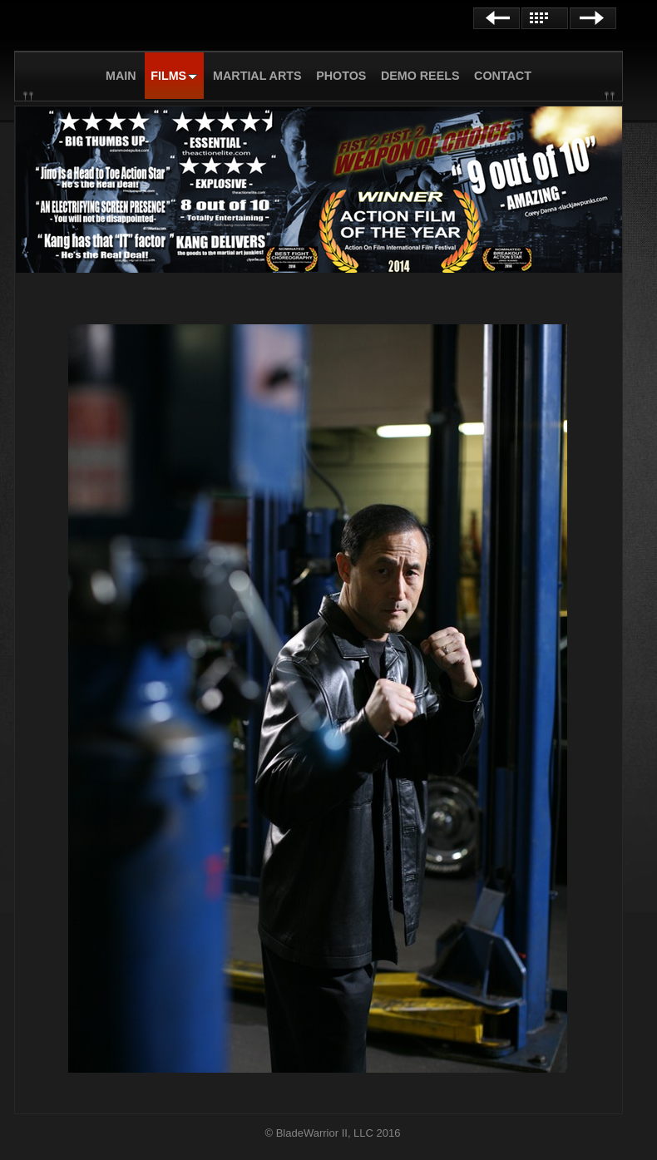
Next (593, 18)
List (544, 18)
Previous (496, 18)
